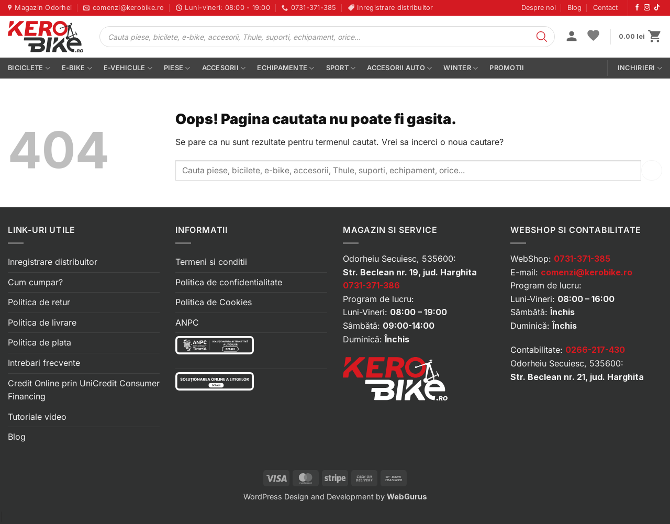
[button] (571, 37)
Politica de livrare (42, 322)
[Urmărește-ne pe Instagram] (647, 8)
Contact (605, 8)
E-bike (77, 68)
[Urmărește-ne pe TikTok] (657, 8)
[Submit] (651, 170)
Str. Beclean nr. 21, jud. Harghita (577, 377)
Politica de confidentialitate (228, 282)
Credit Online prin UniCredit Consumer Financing (84, 390)
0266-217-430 (595, 349)
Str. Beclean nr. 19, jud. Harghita (410, 272)
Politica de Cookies (213, 302)
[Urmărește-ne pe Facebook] (637, 8)
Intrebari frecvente (44, 363)
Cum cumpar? (35, 282)
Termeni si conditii (211, 262)
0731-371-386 (371, 285)
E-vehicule (128, 68)
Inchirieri (640, 68)
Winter (460, 68)
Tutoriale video (37, 416)
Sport (341, 68)
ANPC (187, 322)
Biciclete (29, 68)
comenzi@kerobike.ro (586, 272)
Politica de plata (39, 342)
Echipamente (285, 68)
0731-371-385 (582, 258)
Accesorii (224, 68)
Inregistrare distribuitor (52, 262)
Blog (574, 8)
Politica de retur (39, 302)
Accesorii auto (399, 68)
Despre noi (538, 8)
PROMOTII (506, 68)
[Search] (542, 36)
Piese (177, 68)
